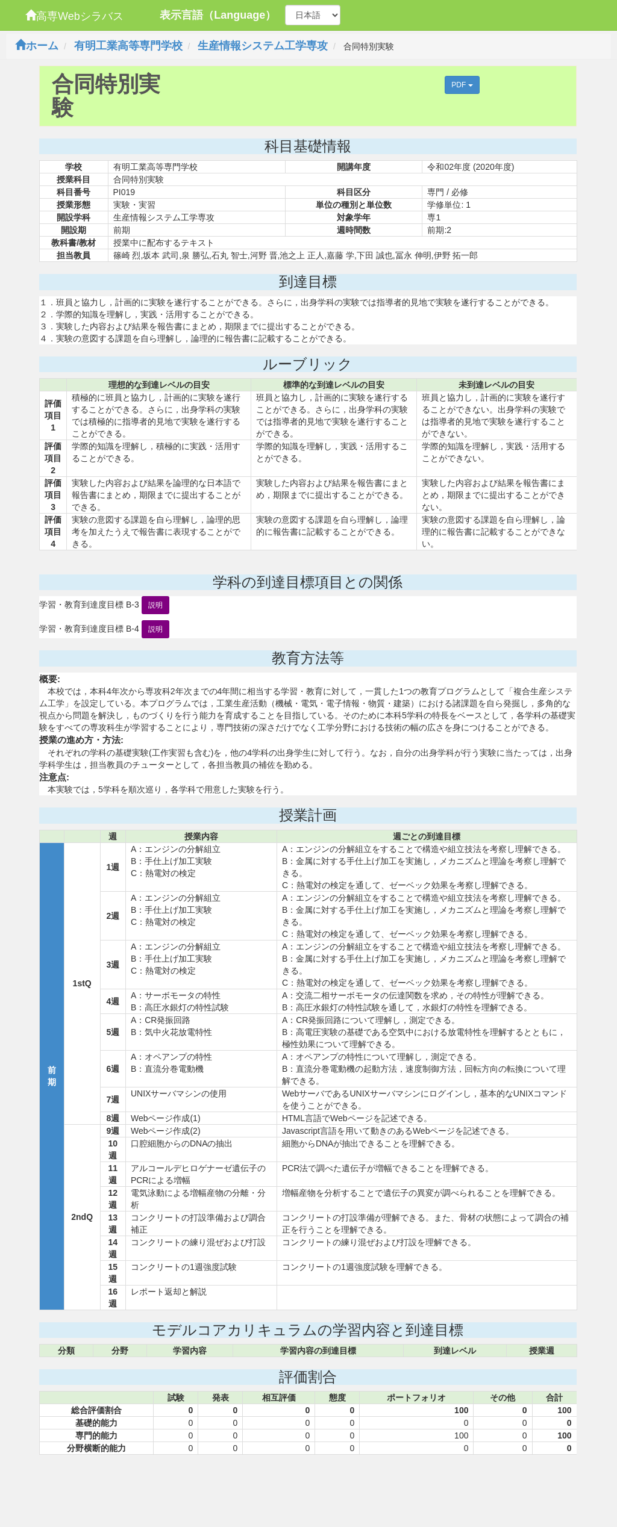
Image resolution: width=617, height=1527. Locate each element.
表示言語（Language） (218, 15)
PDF (461, 85)
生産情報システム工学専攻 (263, 46)
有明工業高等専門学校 (128, 46)
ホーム (36, 46)
